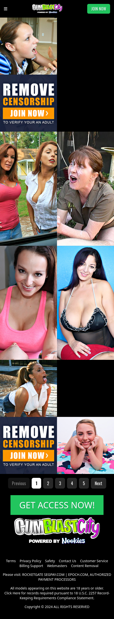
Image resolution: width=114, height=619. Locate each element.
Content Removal (84, 565)
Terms (11, 561)
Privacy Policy (30, 561)
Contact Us (67, 561)
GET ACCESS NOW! (57, 505)
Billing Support (31, 565)
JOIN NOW (98, 9)
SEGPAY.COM (54, 574)
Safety (50, 561)
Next (98, 483)
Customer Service (94, 561)
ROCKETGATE (32, 574)
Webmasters (57, 565)
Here (16, 593)
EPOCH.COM (78, 574)
